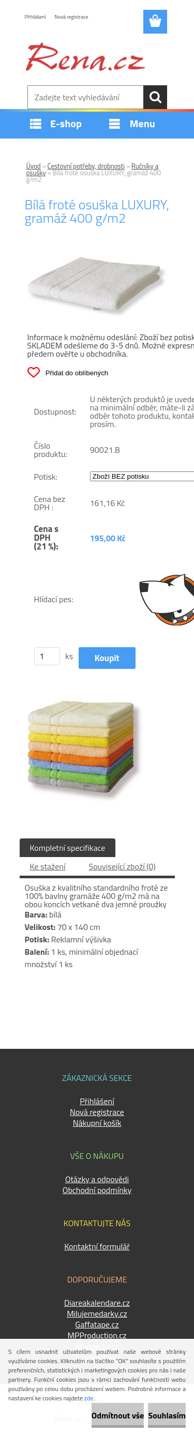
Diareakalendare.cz (97, 1302)
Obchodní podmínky (97, 1190)
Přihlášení (35, 17)
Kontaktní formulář (97, 1246)
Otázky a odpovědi (97, 1179)
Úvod (33, 166)
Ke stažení (48, 866)
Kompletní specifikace (68, 848)
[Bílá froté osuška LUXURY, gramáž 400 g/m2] (97, 260)
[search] (155, 97)
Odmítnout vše (118, 1415)
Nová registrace (71, 17)
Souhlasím (167, 1415)
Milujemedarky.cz (97, 1313)
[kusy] (47, 656)
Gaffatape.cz (96, 1324)
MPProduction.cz (96, 1335)
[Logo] (85, 56)
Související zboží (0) (121, 866)
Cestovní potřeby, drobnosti (86, 166)
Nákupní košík (97, 1123)
